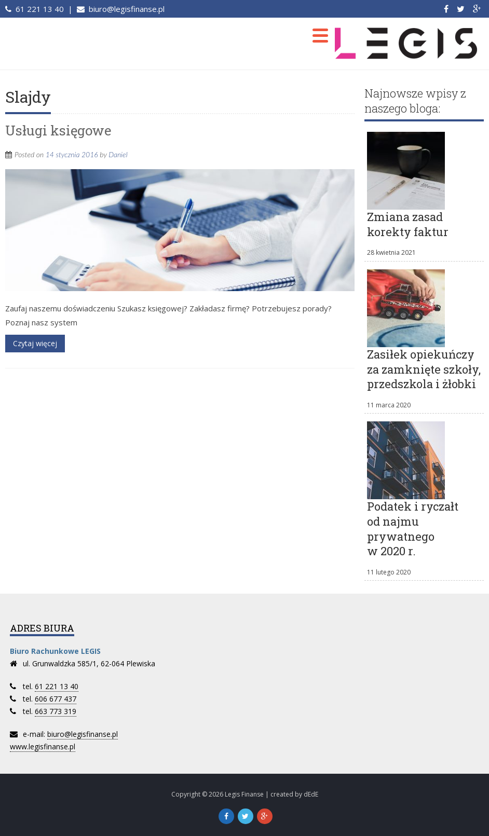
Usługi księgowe (58, 130)
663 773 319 (55, 711)
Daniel (117, 154)
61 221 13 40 (38, 9)
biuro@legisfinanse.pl (126, 9)
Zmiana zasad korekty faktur (408, 224)
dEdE (311, 794)
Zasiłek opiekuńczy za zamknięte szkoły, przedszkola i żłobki (424, 369)
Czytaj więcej (35, 343)
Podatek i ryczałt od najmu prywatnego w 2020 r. (412, 528)
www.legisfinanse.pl (42, 746)
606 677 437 (55, 699)
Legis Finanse (244, 794)
